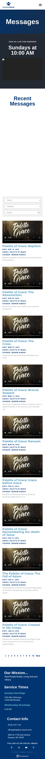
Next (38, 656)
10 (33, 656)
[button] (40, 5)
